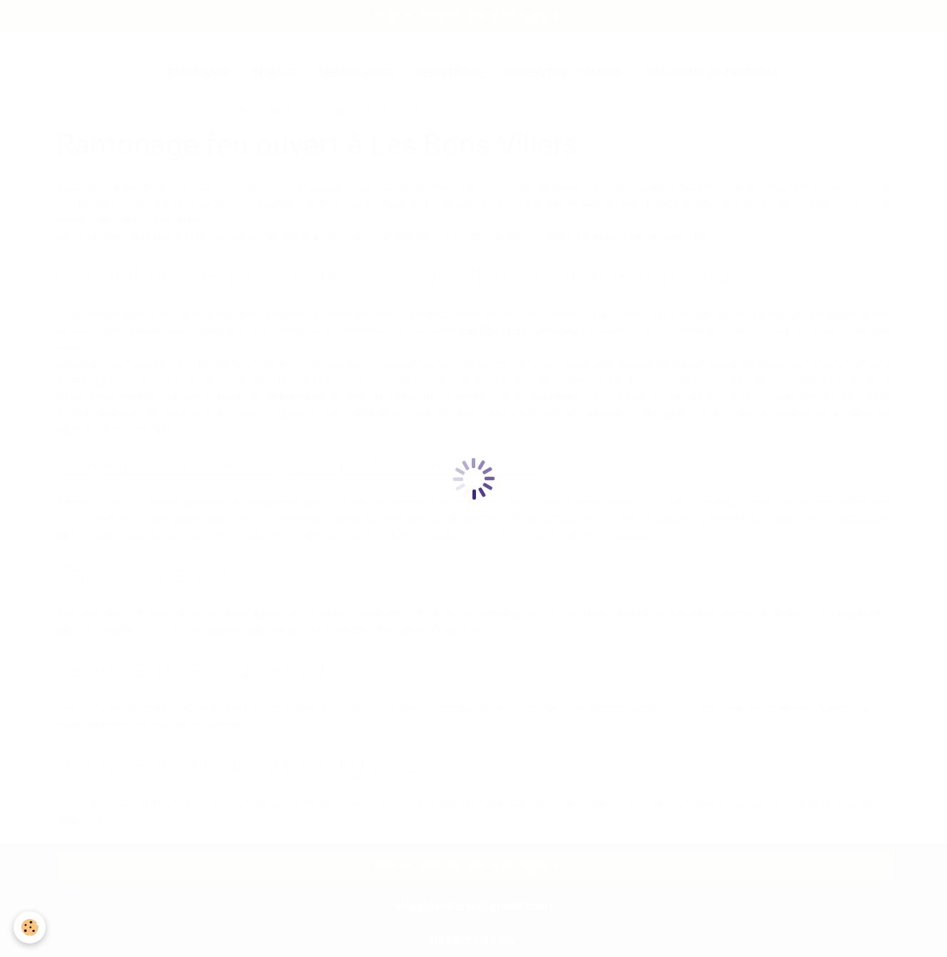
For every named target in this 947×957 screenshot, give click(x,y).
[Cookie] (30, 927)
